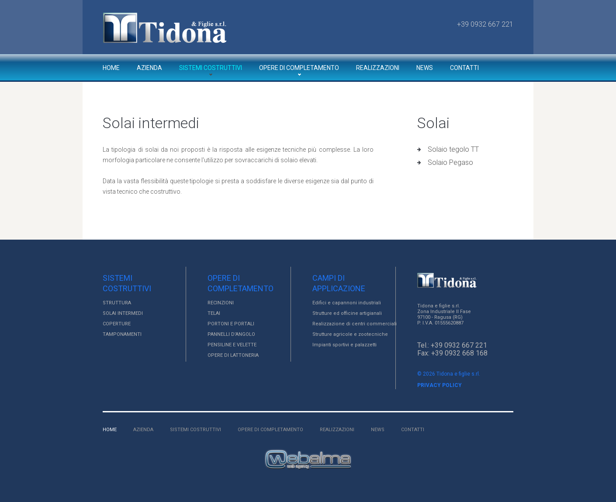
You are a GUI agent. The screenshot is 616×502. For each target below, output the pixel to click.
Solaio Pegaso (450, 162)
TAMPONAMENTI (122, 334)
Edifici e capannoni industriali (346, 303)
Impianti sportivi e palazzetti (344, 345)
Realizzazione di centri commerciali (354, 324)
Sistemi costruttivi (210, 67)
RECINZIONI (221, 303)
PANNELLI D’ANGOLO (231, 334)
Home (111, 67)
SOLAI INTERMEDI (123, 313)
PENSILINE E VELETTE (232, 345)
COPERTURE (117, 324)
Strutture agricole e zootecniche (350, 334)
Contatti (464, 67)
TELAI (214, 313)
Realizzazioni (377, 67)
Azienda (149, 67)
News (424, 67)
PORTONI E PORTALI (231, 324)
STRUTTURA (117, 303)
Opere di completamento (299, 67)
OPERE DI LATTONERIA (233, 355)
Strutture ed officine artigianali (347, 313)
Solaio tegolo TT (453, 149)
